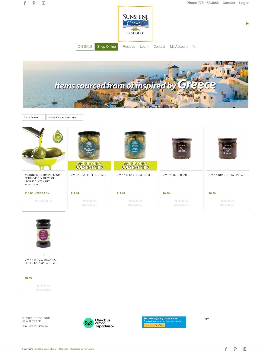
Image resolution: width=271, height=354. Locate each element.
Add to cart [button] (90, 200)
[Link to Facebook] (24, 4)
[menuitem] (203, 3)
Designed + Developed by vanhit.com (76, 349)
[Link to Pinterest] (34, 4)
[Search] (192, 46)
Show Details (89, 205)
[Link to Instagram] (43, 4)
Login (206, 318)
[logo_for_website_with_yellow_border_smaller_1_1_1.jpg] (135, 24)
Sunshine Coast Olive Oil (45, 349)
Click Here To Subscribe (35, 326)
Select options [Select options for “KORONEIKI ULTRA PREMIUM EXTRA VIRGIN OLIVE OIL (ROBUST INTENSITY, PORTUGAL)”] (43, 200)
